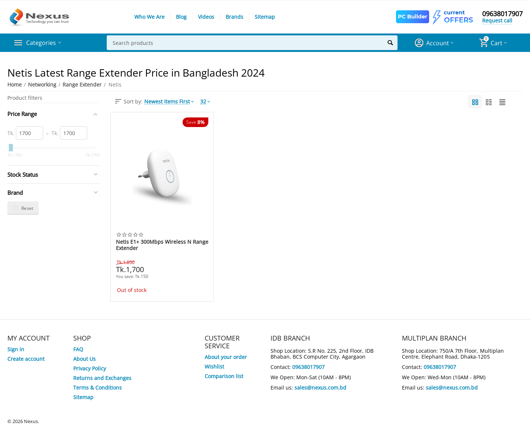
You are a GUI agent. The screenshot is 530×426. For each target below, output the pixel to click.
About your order (226, 356)
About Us (84, 358)
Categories (42, 43)
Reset (23, 208)
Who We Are (149, 16)
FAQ (78, 349)
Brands (234, 16)
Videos (206, 16)
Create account (26, 358)
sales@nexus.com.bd (320, 387)
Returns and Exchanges (102, 377)
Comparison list (224, 376)
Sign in (15, 349)
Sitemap (265, 16)
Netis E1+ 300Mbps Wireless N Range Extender (162, 245)
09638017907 (502, 14)
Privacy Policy (89, 368)
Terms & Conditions (97, 387)
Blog (181, 16)
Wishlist (214, 366)
